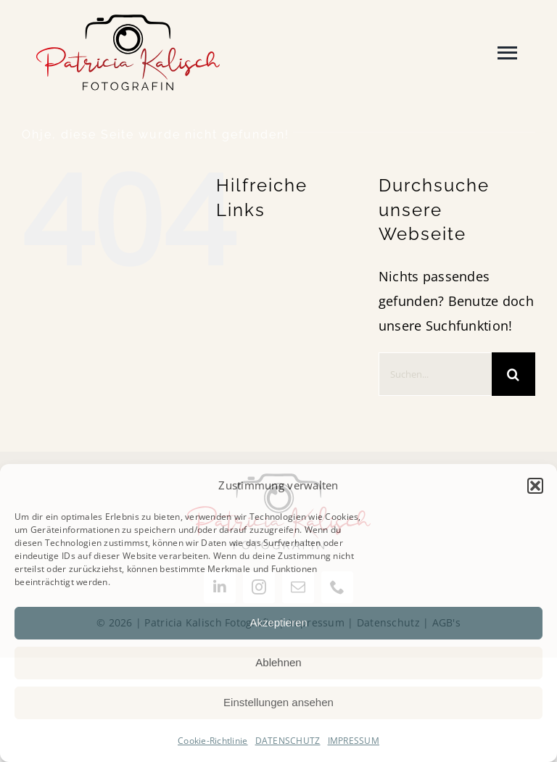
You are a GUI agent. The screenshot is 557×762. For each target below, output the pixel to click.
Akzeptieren (278, 622)
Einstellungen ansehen (278, 702)
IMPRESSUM (353, 740)
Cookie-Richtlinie (213, 740)
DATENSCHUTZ (288, 740)
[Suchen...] (435, 374)
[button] (535, 486)
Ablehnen (278, 662)
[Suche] (513, 374)
